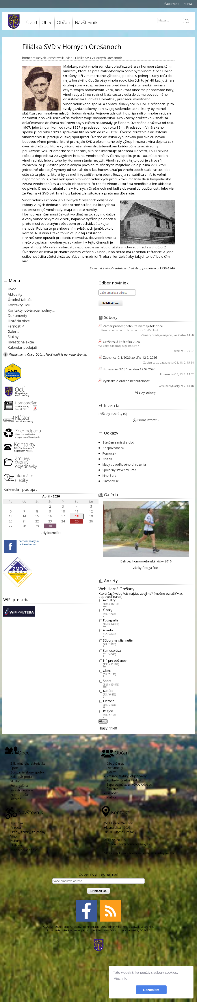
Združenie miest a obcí (118, 442)
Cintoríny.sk (110, 481)
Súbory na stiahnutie (118, 640)
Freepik (68, 930)
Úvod (31, 22)
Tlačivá (112, 772)
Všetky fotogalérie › (146, 568)
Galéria (13, 331)
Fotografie (110, 620)
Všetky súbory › (146, 392)
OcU (103, 927)
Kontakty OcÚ (19, 305)
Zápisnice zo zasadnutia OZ (160, 362)
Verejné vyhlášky (169, 386)
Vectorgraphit (81, 930)
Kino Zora (109, 475)
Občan (63, 22)
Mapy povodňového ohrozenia (124, 464)
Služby (13, 336)
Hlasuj (103, 721)
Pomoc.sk (109, 453)
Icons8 (93, 930)
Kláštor (111, 797)
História (108, 701)
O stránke (147, 927)
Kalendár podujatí (22, 347)
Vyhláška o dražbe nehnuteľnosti (126, 381)
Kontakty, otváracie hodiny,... (31, 310)
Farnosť (112, 793)
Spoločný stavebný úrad (119, 470)
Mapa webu (172, 4)
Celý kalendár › (51, 533)
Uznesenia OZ (169, 374)
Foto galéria (19, 785)
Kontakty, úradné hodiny (124, 780)
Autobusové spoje (23, 850)
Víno (13, 836)
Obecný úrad (116, 763)
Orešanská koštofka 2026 (121, 342)
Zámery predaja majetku (157, 335)
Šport (107, 681)
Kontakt (189, 4)
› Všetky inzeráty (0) (112, 413)
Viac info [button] (120, 978)
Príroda (15, 827)
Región (108, 711)
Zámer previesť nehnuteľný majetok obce (133, 326)
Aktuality (15, 294)
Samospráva (112, 650)
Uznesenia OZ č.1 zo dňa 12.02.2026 (129, 369)
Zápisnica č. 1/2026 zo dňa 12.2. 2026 (130, 357)
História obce (19, 320)
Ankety (108, 630)
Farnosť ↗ (16, 326)
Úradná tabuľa (20, 299)
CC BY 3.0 (145, 930)
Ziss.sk (107, 459)
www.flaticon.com (114, 930)
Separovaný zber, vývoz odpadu (129, 784)
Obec (47, 22)
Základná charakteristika (28, 763)
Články (107, 610)
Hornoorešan (20, 794)
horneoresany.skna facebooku (29, 542)
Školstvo (113, 789)
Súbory (110, 317)
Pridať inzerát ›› (146, 420)
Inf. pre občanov (114, 661)
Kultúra (108, 691)
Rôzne (176, 351)
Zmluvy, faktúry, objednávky (127, 776)
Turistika (16, 823)
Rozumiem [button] (151, 990)
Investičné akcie (21, 342)
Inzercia (111, 405)
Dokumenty (17, 315)
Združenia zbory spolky (27, 772)
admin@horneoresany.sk (123, 927)
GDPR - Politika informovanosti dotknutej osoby (139, 853)
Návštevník (86, 22)
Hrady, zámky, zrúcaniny (27, 832)
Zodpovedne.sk (113, 448)
